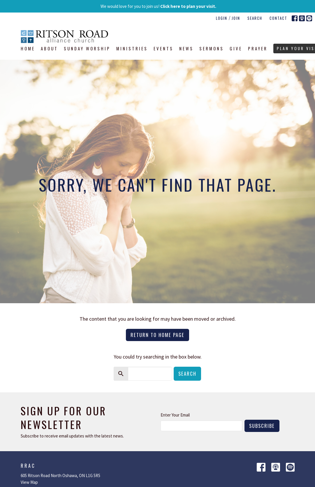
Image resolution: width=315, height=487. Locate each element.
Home (28, 48)
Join (236, 18)
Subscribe (262, 425)
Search (254, 18)
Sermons (211, 48)
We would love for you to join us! (158, 6)
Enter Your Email (175, 415)
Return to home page (157, 334)
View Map (29, 482)
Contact (278, 18)
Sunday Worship (87, 48)
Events (163, 48)
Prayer (258, 48)
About (49, 48)
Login (221, 18)
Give (236, 48)
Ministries (132, 48)
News (186, 48)
